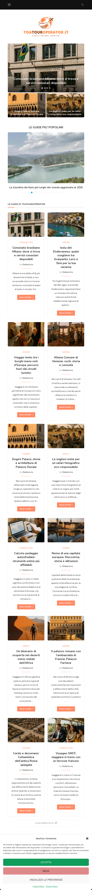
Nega (46, 871)
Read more (26, 297)
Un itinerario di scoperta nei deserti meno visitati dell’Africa (26, 657)
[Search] (82, 4)
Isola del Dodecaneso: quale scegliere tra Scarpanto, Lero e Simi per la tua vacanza (66, 257)
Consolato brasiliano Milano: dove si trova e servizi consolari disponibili (26, 253)
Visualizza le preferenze (46, 879)
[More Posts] (46, 823)
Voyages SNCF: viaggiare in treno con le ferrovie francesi (65, 757)
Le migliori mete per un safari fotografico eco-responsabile (65, 113)
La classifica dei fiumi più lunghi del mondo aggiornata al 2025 (46, 187)
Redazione (27, 264)
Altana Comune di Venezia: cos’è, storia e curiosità (66, 361)
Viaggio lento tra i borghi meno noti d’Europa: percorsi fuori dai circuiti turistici (26, 365)
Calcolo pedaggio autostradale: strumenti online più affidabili (26, 559)
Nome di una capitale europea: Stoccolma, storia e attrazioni (66, 557)
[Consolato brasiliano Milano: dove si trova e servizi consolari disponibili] (46, 68)
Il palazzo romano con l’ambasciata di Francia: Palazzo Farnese (66, 657)
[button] (87, 838)
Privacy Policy (52, 886)
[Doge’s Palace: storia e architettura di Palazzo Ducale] (27, 105)
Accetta (46, 862)
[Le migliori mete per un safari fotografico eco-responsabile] (65, 105)
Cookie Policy (38, 886)
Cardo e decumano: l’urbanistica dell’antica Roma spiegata (26, 759)
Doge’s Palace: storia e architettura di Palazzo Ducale (27, 113)
